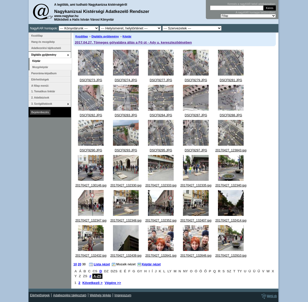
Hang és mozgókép (43, 41)
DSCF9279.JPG (196, 80)
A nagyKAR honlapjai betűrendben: (256, 12)
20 (79, 264)
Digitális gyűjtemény (105, 36)
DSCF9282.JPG (91, 115)
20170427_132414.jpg (231, 220)
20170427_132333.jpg (161, 185)
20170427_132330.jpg (126, 185)
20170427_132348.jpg (126, 220)
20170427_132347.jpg (91, 220)
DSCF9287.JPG (196, 115)
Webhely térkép (100, 295)
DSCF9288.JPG (231, 115)
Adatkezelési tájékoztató (46, 48)
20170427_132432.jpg (91, 255)
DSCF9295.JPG (161, 150)
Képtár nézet (151, 264)
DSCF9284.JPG (161, 115)
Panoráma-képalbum (44, 73)
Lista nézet (102, 264)
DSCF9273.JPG (91, 80)
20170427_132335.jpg (196, 185)
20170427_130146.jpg (91, 185)
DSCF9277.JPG (161, 80)
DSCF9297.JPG (196, 150)
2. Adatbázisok (40, 97)
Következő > (92, 283)
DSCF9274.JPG (126, 80)
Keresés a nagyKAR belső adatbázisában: (251, 4)
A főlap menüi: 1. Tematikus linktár (43, 88)
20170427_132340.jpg (231, 185)
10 (75, 264)
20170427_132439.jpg (126, 255)
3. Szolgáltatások (41, 103)
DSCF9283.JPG (126, 115)
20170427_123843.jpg (231, 150)
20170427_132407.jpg (196, 220)
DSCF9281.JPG (231, 80)
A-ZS (97, 276)
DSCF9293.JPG (126, 150)
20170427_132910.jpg (231, 255)
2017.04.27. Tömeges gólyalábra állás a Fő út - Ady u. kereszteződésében (133, 42)
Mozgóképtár (40, 67)
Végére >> (113, 283)
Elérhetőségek (40, 79)
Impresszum (123, 295)
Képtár (126, 36)
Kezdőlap (81, 36)
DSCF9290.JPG (91, 150)
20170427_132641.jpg (161, 255)
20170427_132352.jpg (161, 220)
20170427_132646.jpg (196, 255)
